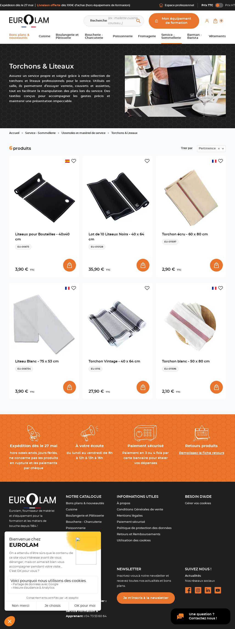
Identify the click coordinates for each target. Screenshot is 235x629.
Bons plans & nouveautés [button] (19, 36)
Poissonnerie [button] (123, 36)
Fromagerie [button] (147, 36)
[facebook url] (188, 590)
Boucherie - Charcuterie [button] (94, 36)
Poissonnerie (76, 528)
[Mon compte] (207, 20)
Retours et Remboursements (138, 534)
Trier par (187, 148)
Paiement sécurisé (131, 521)
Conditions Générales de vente (140, 509)
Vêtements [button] (217, 36)
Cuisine (71, 509)
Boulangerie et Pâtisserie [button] (67, 36)
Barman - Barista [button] (194, 36)
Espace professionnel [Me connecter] (176, 5)
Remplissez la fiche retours (201, 453)
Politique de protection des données (144, 528)
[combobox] (211, 148)
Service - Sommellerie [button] (171, 36)
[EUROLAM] (29, 20)
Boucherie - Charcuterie (84, 521)
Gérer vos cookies (198, 503)
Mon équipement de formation (173, 21)
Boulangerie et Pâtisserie (85, 515)
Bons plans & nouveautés (85, 503)
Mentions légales (130, 515)
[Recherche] (114, 20)
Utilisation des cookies (134, 540)
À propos (123, 503)
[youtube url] (218, 590)
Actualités (193, 575)
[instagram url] (198, 590)
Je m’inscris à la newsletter (145, 598)
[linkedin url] (208, 590)
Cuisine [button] (44, 36)
